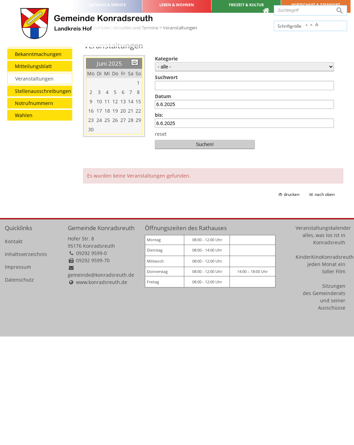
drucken (291, 302)
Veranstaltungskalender (323, 336)
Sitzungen (333, 394)
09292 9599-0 (91, 361)
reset (161, 242)
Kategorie (166, 167)
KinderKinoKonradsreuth (325, 365)
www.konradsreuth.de (101, 390)
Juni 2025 (109, 172)
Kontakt (13, 350)
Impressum (18, 375)
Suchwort (166, 185)
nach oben (325, 302)
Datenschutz (19, 388)
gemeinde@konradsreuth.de (101, 383)
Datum (163, 204)
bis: (159, 223)
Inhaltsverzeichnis (26, 362)
